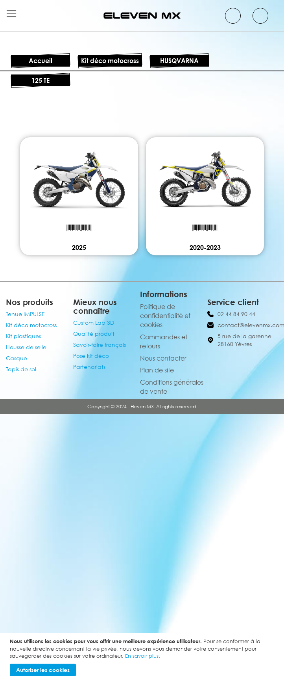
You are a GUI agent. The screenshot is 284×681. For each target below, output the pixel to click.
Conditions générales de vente (171, 386)
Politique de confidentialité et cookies (165, 316)
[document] (143, 657)
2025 (79, 247)
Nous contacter (163, 358)
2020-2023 (205, 247)
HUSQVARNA (179, 61)
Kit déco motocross (110, 61)
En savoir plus (142, 656)
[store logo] (142, 15)
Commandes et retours (163, 341)
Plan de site (157, 370)
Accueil (40, 61)
